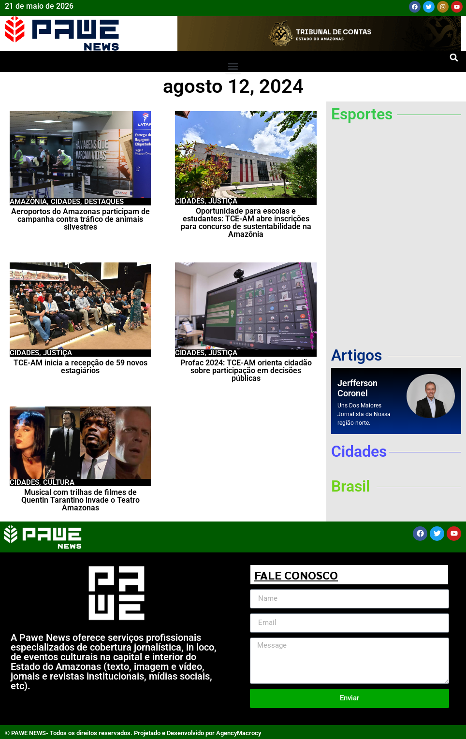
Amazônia (28, 201)
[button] (453, 57)
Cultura (58, 482)
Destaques (104, 201)
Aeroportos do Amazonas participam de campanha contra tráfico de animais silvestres (80, 219)
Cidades (65, 201)
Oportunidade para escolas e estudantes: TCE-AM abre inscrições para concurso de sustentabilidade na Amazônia (246, 222)
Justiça (222, 201)
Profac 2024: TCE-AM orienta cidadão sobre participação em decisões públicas (246, 370)
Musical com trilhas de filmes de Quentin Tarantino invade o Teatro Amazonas (80, 500)
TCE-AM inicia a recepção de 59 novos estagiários (80, 366)
